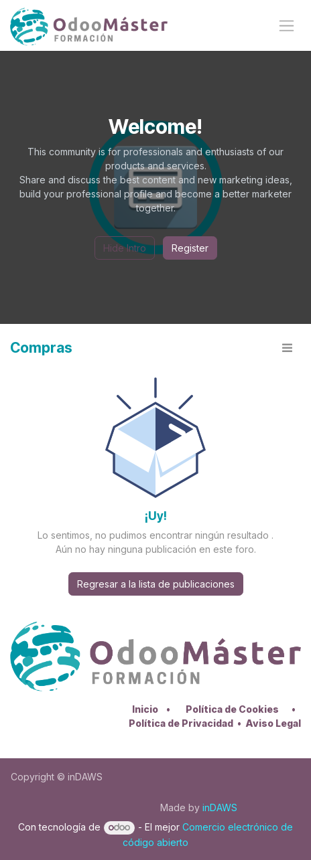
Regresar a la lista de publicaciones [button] (156, 584)
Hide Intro (124, 248)
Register (190, 248)
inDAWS (219, 807)
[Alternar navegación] (286, 26)
